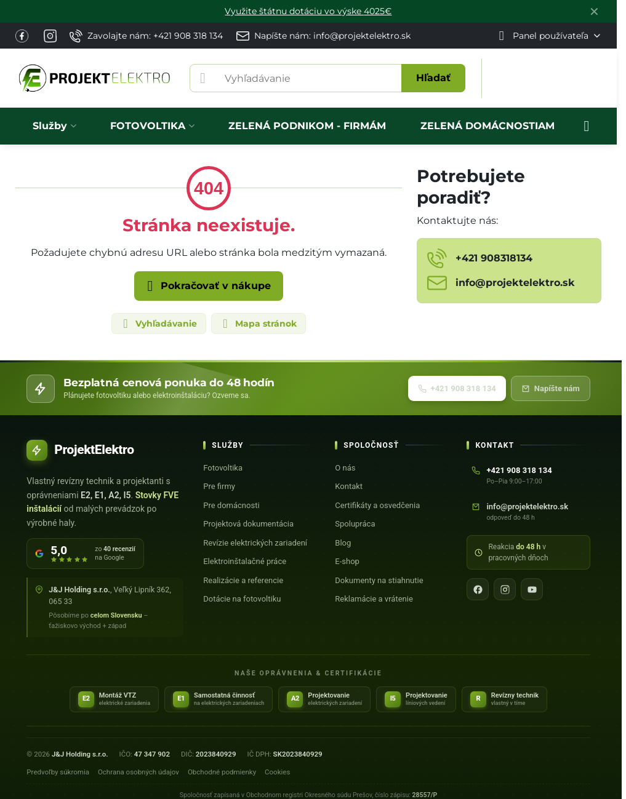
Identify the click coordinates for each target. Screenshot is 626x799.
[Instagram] (505, 589)
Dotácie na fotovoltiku (242, 598)
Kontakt (349, 486)
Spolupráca (355, 523)
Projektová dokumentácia (248, 523)
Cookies (277, 772)
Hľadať (433, 78)
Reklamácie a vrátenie (373, 598)
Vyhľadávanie (158, 323)
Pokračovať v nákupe (207, 286)
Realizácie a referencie (243, 580)
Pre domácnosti (231, 505)
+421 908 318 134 (457, 388)
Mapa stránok (258, 323)
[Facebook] (478, 589)
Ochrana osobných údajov (138, 772)
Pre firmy (219, 486)
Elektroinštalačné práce (244, 561)
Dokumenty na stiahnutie (379, 580)
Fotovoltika (223, 467)
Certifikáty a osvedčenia (377, 505)
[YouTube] (532, 589)
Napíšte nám (550, 388)
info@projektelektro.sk (527, 506)
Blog (343, 542)
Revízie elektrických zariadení (255, 542)
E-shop (347, 561)
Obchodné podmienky (222, 772)
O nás (345, 467)
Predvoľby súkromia (57, 772)
